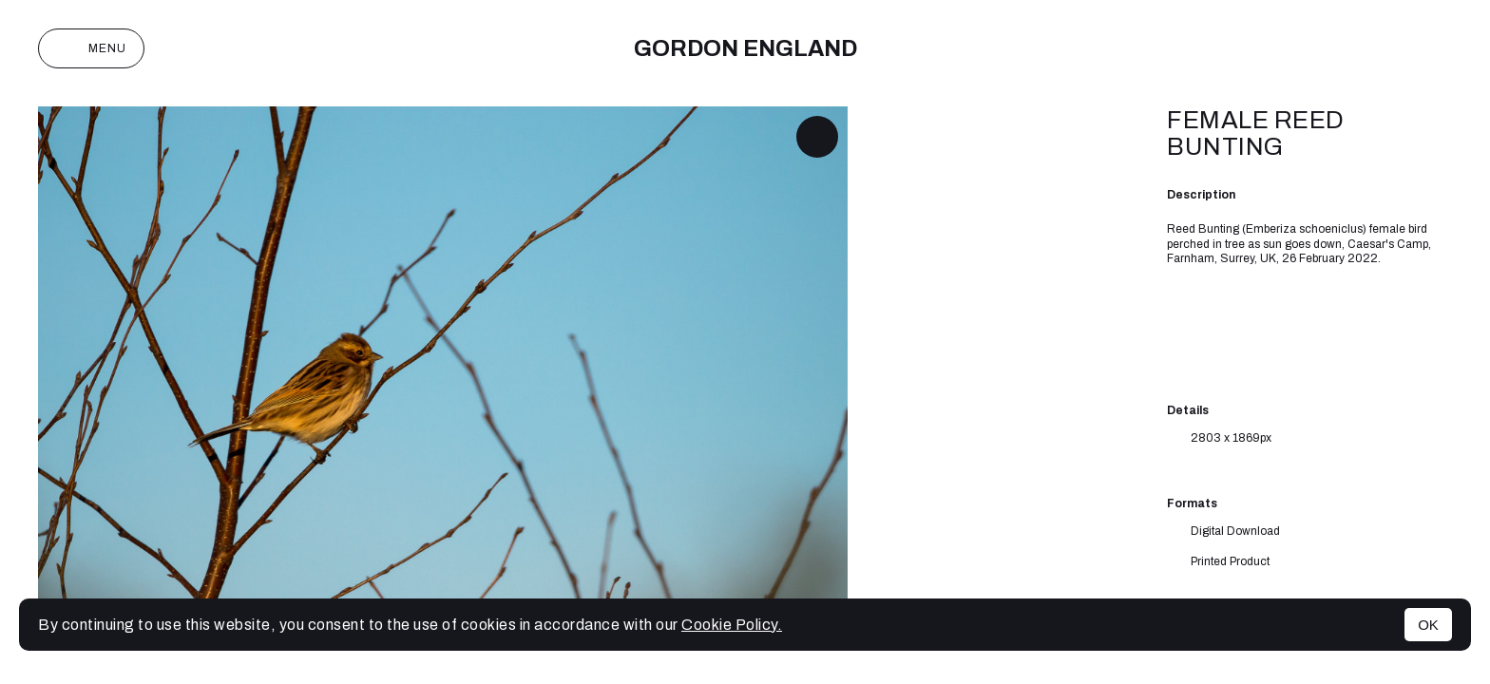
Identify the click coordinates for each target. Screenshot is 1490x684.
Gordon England (745, 48)
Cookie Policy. (731, 625)
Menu (91, 48)
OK (1428, 625)
